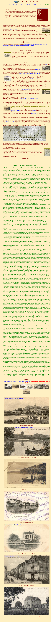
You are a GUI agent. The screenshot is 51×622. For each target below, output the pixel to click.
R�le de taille (15, 4)
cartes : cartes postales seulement (42, 8)
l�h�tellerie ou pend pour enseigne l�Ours (29, 98)
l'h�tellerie (5, 98)
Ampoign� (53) (42, 9)
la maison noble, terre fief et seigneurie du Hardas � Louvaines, (30, 73)
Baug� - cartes (42, 14)
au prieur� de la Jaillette (9, 121)
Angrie (42, 12)
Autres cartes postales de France (24, 381)
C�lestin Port (35, 4)
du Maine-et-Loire (11, 381)
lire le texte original (13, 29)
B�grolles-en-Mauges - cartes (42, 18)
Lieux (26, 4)
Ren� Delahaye (34, 113)
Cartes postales (5, 4)
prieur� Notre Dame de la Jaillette (33, 78)
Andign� (42, 10)
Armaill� (42, 13)
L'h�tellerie (29, 4)
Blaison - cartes (42, 20)
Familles (10, 4)
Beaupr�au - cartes (42, 17)
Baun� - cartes (42, 15)
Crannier (46, 64)
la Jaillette (34, 110)
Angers (42, 11)
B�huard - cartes (42, 19)
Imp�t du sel (21, 4)
